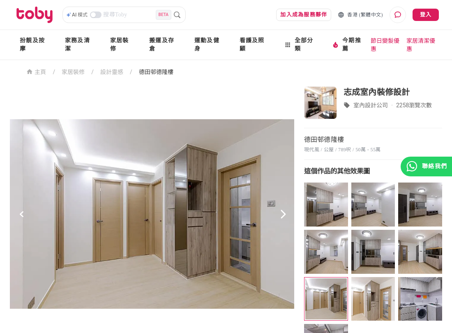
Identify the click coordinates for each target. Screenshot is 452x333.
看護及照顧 (252, 44)
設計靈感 (111, 72)
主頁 (36, 71)
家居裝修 (119, 44)
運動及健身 (206, 44)
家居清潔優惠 (420, 44)
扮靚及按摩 (32, 44)
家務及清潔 (77, 44)
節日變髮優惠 (385, 44)
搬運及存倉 (161, 44)
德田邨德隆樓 (156, 72)
